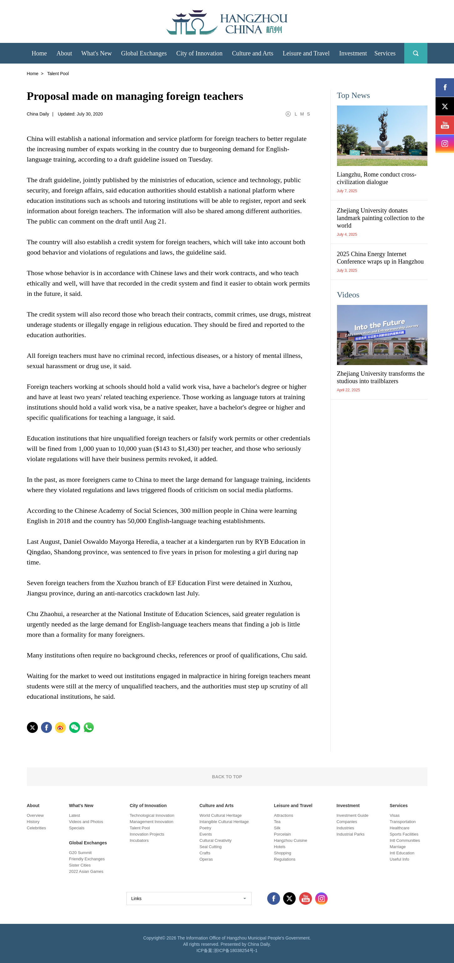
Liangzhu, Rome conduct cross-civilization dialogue (376, 178)
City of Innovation (148, 805)
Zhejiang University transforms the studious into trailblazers (381, 377)
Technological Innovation (152, 815)
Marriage (398, 846)
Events (206, 834)
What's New (81, 805)
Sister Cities (80, 865)
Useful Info (399, 859)
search (415, 53)
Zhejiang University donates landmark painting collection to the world (381, 218)
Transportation (403, 821)
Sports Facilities (404, 834)
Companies (347, 821)
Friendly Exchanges (87, 859)
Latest (74, 815)
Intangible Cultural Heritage (224, 821)
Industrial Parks (351, 834)
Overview (35, 815)
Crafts (205, 853)
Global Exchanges (88, 842)
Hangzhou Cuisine (290, 840)
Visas (395, 815)
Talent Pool (140, 828)
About (33, 805)
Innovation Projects (147, 834)
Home (32, 73)
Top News (353, 95)
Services (399, 805)
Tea (277, 821)
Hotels (280, 846)
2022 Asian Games (86, 871)
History (33, 821)
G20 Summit (80, 852)
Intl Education (402, 853)
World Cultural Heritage (221, 815)
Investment (348, 805)
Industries (345, 828)
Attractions (283, 815)
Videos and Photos (86, 821)
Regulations (285, 859)
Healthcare (400, 828)
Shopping (282, 853)
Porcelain (282, 834)
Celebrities (36, 828)
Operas (206, 859)
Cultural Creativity (216, 840)
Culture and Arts (217, 805)
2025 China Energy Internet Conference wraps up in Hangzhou (380, 257)
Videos (348, 294)
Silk (277, 828)
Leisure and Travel (293, 805)
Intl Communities (405, 840)
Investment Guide (353, 815)
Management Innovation (151, 821)
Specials (76, 828)
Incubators (139, 840)
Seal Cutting (211, 846)
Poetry (206, 828)
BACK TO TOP (227, 776)
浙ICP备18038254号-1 (236, 950)
